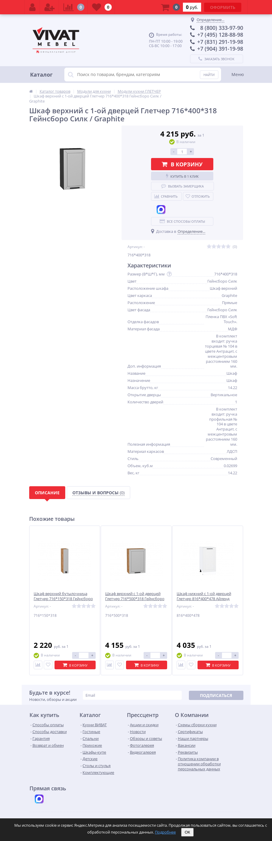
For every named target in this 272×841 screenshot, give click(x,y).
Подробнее (165, 832)
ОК (187, 832)
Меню (237, 74)
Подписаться (216, 695)
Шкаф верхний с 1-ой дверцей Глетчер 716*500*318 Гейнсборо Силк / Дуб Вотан (134, 598)
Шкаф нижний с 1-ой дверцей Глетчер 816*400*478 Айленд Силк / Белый (204, 598)
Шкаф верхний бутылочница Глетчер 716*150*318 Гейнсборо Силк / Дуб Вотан (63, 598)
